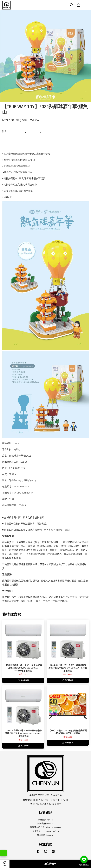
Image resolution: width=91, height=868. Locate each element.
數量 (4, 131)
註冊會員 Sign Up (45, 819)
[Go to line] (84, 859)
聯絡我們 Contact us (45, 835)
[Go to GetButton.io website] (84, 865)
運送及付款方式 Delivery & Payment (45, 827)
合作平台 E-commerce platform (45, 831)
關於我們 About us (46, 823)
